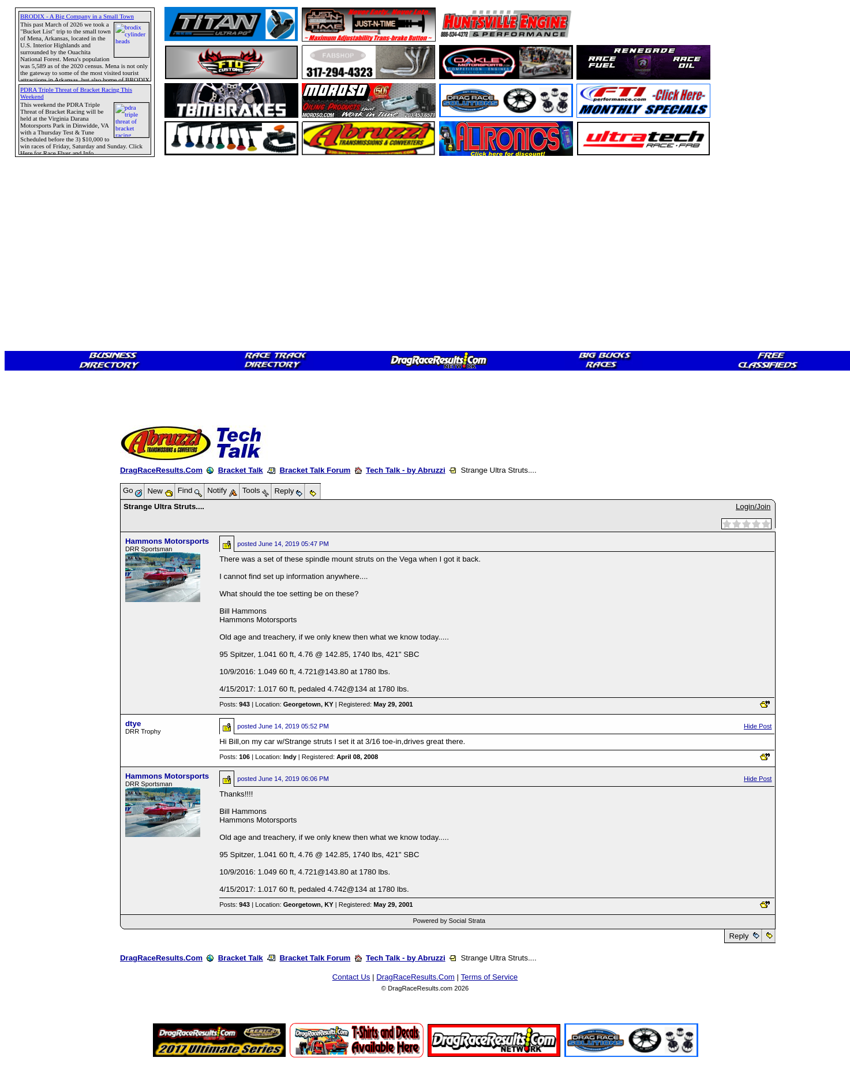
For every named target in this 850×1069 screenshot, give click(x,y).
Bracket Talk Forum (314, 470)
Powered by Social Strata (449, 920)
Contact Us (351, 977)
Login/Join (753, 506)
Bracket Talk (240, 470)
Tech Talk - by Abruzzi (405, 470)
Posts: (234, 704)
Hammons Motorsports (167, 541)
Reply (739, 936)
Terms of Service (489, 977)
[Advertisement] (49, 418)
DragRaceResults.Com (161, 470)
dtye (133, 723)
